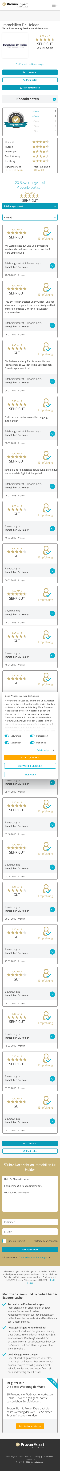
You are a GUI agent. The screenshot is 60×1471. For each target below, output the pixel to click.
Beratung (10, 161)
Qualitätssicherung (32, 1456)
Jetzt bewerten (30, 72)
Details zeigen (43, 750)
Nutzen (9, 146)
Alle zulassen (30, 757)
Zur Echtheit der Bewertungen (30, 64)
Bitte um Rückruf (16, 1241)
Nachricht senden (30, 1249)
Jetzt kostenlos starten (30, 1426)
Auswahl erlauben (30, 766)
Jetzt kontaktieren (30, 87)
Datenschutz (48, 1456)
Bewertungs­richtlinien (14, 1456)
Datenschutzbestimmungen (33, 1257)
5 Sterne (35, 111)
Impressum (30, 1459)
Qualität (9, 142)
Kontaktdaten (36, 99)
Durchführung (12, 156)
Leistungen (11, 151)
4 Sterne (35, 116)
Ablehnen (30, 774)
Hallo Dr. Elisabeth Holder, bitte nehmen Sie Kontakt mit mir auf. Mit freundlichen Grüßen (30, 1194)
